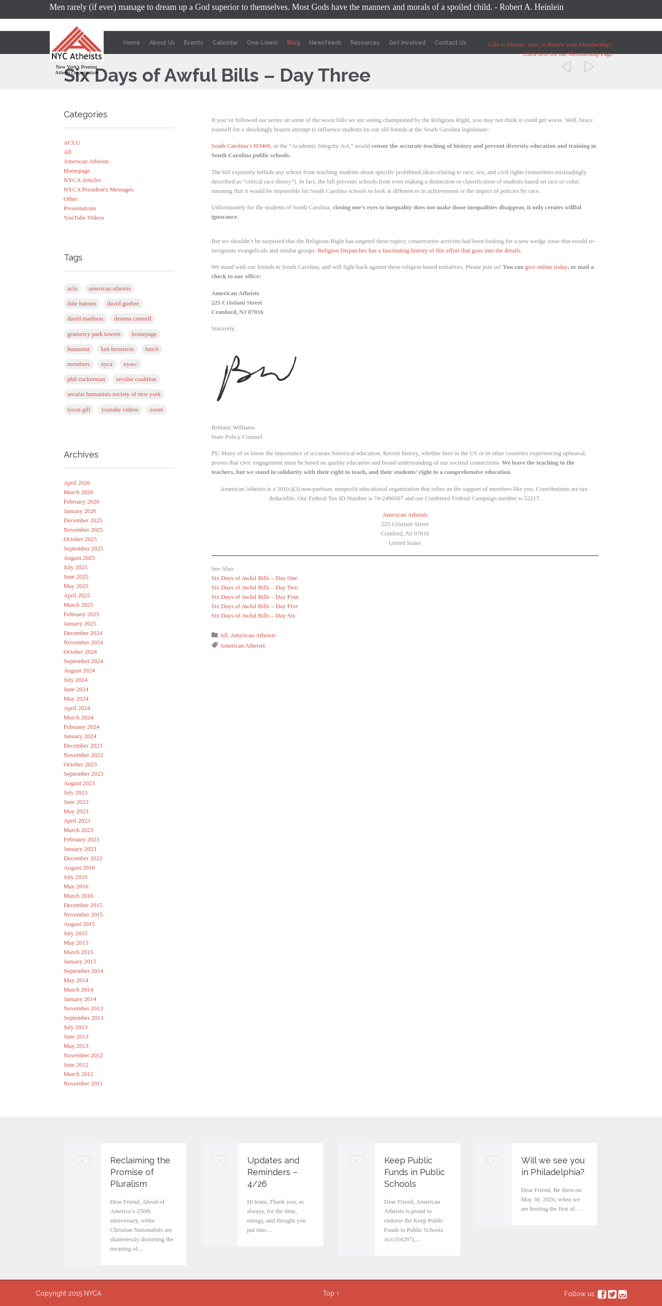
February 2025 (81, 614)
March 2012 (78, 1073)
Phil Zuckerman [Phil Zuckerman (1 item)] (87, 378)
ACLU (72, 142)
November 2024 (83, 642)
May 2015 (76, 942)
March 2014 (78, 989)
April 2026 (77, 482)
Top (329, 1293)
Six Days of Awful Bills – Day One (254, 577)
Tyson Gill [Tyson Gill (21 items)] (79, 409)
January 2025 (80, 623)
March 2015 (78, 951)
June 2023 (76, 801)
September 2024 (84, 660)
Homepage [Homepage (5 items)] (144, 333)
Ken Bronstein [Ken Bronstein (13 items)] (117, 348)
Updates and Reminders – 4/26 (273, 1172)
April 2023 (77, 820)
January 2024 (80, 736)
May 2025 (76, 585)
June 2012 (76, 1064)
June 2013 (76, 1036)
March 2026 (78, 492)
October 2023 (80, 764)
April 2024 (77, 707)
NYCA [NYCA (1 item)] (107, 363)
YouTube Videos (84, 217)
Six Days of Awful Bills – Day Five (255, 606)
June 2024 (76, 689)
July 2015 (76, 933)
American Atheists (86, 161)
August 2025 (79, 557)
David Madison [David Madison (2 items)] (85, 318)
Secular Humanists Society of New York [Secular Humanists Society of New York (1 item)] (114, 393)
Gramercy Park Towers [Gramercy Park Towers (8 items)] (94, 333)
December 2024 (83, 632)
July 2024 (76, 679)
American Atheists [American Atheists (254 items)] (110, 288)
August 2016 (79, 867)
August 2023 (79, 783)
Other (71, 198)
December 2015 (83, 905)
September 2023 (84, 773)
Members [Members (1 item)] (79, 363)
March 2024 (78, 717)
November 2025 (83, 529)
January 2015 (80, 961)
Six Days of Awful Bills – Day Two (255, 587)
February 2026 (81, 501)
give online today (546, 266)
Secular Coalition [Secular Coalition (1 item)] (136, 378)
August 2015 (79, 923)
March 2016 (78, 895)
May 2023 (76, 811)
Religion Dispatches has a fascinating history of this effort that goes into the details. (420, 250)
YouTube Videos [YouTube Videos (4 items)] (119, 409)
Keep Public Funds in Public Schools (414, 1172)
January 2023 (80, 848)
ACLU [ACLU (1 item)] (73, 288)
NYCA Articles (82, 179)
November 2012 (83, 1055)
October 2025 (80, 538)
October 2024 (80, 651)
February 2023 (81, 839)
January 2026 (80, 510)
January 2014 (80, 998)
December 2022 (83, 858)
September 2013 (84, 1017)
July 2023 (76, 792)
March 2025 (78, 604)
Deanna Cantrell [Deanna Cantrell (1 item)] (132, 318)
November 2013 (83, 1008)
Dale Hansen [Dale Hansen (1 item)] (82, 303)
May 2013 (76, 1045)
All (68, 151)
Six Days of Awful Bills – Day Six (254, 615)
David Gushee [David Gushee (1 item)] (123, 303)
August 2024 (79, 670)
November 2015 (83, 914)
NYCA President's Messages (99, 189)
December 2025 (83, 520)
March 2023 (78, 829)
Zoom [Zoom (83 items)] (156, 409)
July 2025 (76, 567)
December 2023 (83, 745)
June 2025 (76, 576)
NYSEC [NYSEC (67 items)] (130, 363)
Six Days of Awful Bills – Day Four (255, 596)
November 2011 (83, 1083)
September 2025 (84, 548)
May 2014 (76, 980)
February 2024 (81, 726)
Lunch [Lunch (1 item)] (152, 348)
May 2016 (76, 886)
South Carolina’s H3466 (241, 145)
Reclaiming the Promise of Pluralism (140, 1172)
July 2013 (76, 1027)
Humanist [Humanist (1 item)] (79, 348)
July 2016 (76, 876)
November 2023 (83, 754)
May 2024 (76, 698)
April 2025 (77, 595)
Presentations (80, 208)
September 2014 (84, 970)
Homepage (77, 170)
